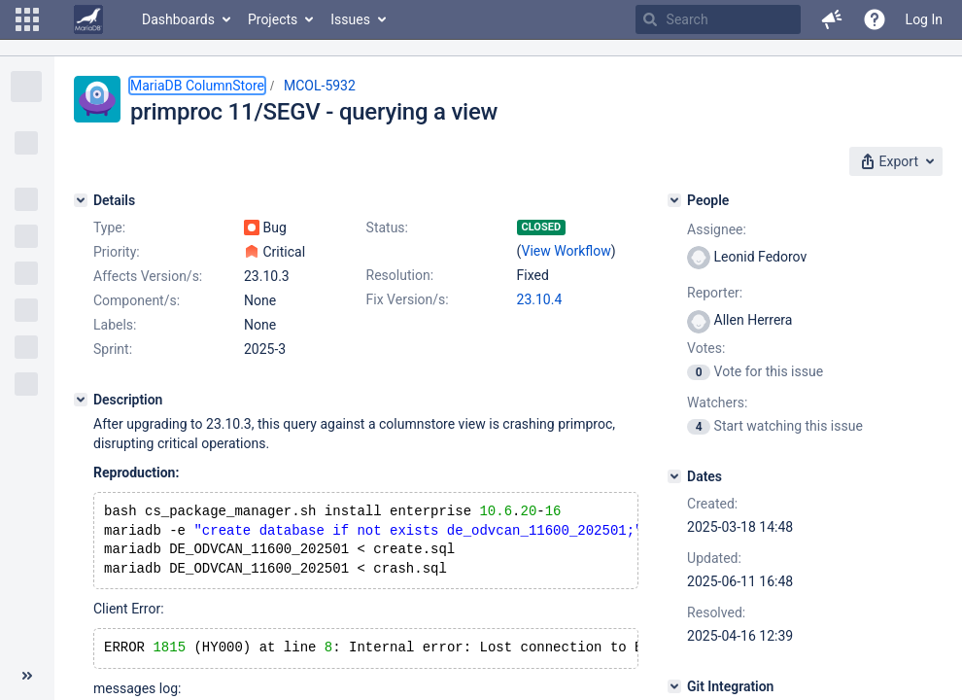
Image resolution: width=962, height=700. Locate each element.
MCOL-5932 (320, 85)
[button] (27, 19)
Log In (924, 19)
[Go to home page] (88, 19)
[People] (674, 200)
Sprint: (112, 349)
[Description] (80, 399)
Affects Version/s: (147, 276)
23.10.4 (540, 299)
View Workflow (566, 251)
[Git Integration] (674, 686)
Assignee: (716, 229)
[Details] (80, 200)
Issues (350, 19)
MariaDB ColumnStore (197, 85)
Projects (272, 19)
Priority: (116, 252)
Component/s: (136, 300)
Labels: (114, 324)
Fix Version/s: (407, 299)
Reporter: (714, 292)
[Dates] (674, 476)
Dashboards (178, 19)
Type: (109, 227)
